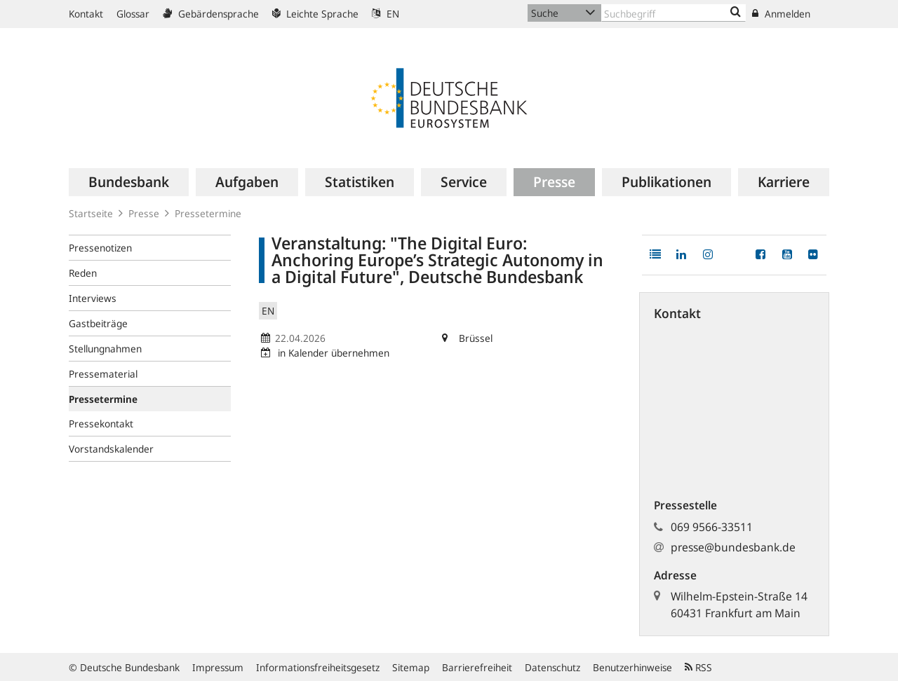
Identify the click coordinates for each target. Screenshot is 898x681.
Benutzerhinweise (632, 667)
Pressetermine (208, 213)
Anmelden (781, 13)
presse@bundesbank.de (733, 547)
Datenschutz (552, 667)
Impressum (217, 667)
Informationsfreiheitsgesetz (318, 667)
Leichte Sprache (315, 13)
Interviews (92, 298)
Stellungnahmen (105, 348)
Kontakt (86, 13)
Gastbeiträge (98, 323)
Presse (143, 213)
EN (385, 13)
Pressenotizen (100, 247)
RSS (698, 667)
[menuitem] (129, 182)
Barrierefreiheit (477, 667)
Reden (83, 273)
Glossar (132, 13)
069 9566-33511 (712, 527)
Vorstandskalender (111, 448)
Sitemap (410, 667)
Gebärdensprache (211, 13)
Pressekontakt (101, 423)
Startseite (91, 213)
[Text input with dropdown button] (673, 13)
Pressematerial (103, 373)
